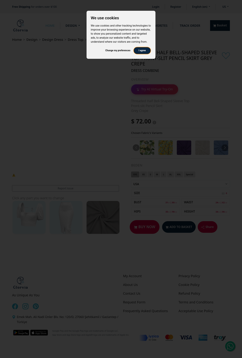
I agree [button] (142, 50)
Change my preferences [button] (117, 50)
